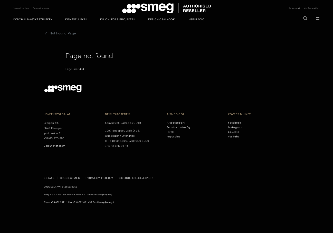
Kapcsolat (294, 8)
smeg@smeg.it (106, 202)
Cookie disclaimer (136, 178)
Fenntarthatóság (41, 8)
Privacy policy (99, 178)
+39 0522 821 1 (59, 202)
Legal (49, 178)
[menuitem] (34, 19)
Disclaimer (70, 178)
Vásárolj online (21, 8)
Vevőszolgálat (312, 8)
